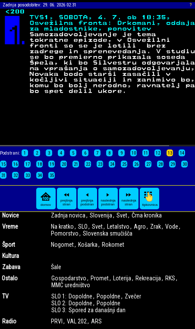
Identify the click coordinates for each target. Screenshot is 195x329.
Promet (100, 278)
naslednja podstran (108, 198)
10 (134, 153)
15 (3, 164)
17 (27, 164)
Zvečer (133, 296)
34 (40, 175)
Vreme (10, 226)
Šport (8, 244)
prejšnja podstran (87, 198)
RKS (170, 278)
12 (158, 153)
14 (182, 153)
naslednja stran (129, 198)
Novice (10, 215)
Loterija (122, 278)
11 (146, 153)
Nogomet (62, 244)
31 (3, 175)
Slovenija (101, 215)
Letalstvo (118, 226)
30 (184, 164)
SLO (83, 226)
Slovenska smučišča (107, 233)
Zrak (155, 226)
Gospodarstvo (68, 278)
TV (5, 296)
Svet (121, 215)
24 (112, 164)
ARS (96, 321)
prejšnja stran (66, 198)
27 (148, 164)
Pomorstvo (65, 233)
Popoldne (108, 296)
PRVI (57, 321)
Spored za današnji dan (97, 310)
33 (27, 175)
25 (124, 164)
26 (136, 164)
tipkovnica (150, 199)
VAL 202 (77, 321)
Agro (140, 226)
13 (170, 153)
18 (40, 164)
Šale (56, 267)
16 (15, 164)
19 (52, 164)
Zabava (11, 267)
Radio (9, 321)
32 (15, 175)
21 (76, 164)
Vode (171, 226)
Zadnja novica (68, 215)
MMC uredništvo (70, 285)
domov (45, 199)
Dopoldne (80, 296)
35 (52, 175)
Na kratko (62, 226)
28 (160, 164)
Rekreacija (148, 278)
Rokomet (113, 244)
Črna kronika (147, 215)
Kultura (10, 255)
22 (88, 164)
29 (172, 164)
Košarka (88, 244)
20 (64, 164)
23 (100, 164)
